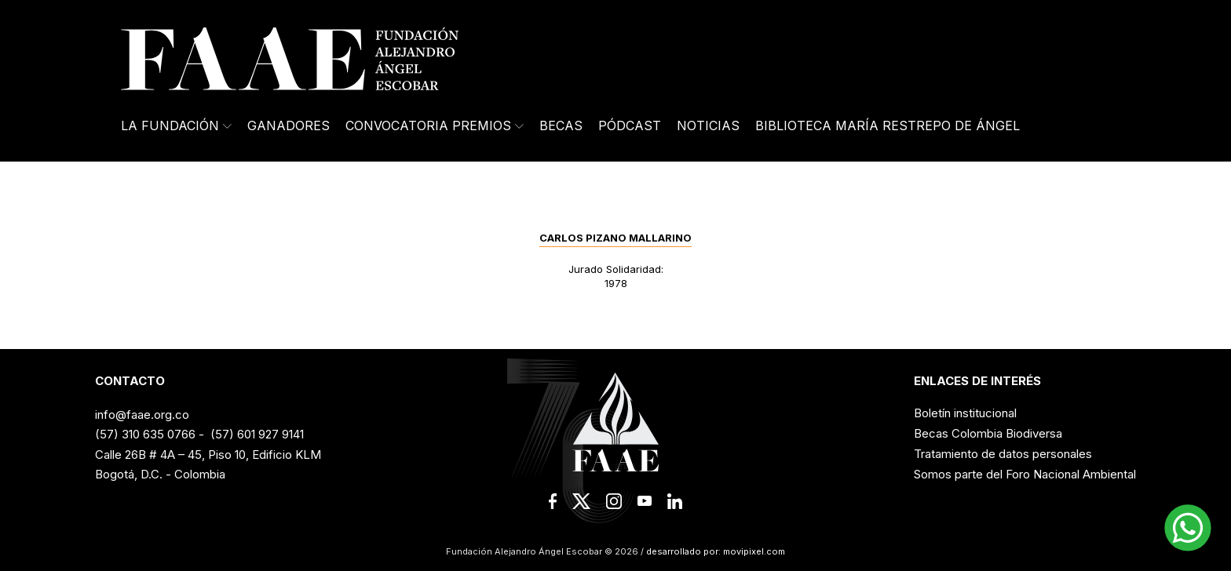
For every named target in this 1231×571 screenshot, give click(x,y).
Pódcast (629, 125)
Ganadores (288, 125)
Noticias (708, 125)
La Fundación (176, 125)
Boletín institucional (965, 413)
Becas (561, 125)
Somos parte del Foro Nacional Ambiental (1025, 474)
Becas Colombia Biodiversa (988, 433)
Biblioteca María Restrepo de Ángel (887, 125)
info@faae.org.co (142, 414)
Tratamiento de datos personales (1003, 453)
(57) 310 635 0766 (145, 434)
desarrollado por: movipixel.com (714, 551)
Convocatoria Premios (434, 125)
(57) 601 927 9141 (257, 434)
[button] (1187, 527)
